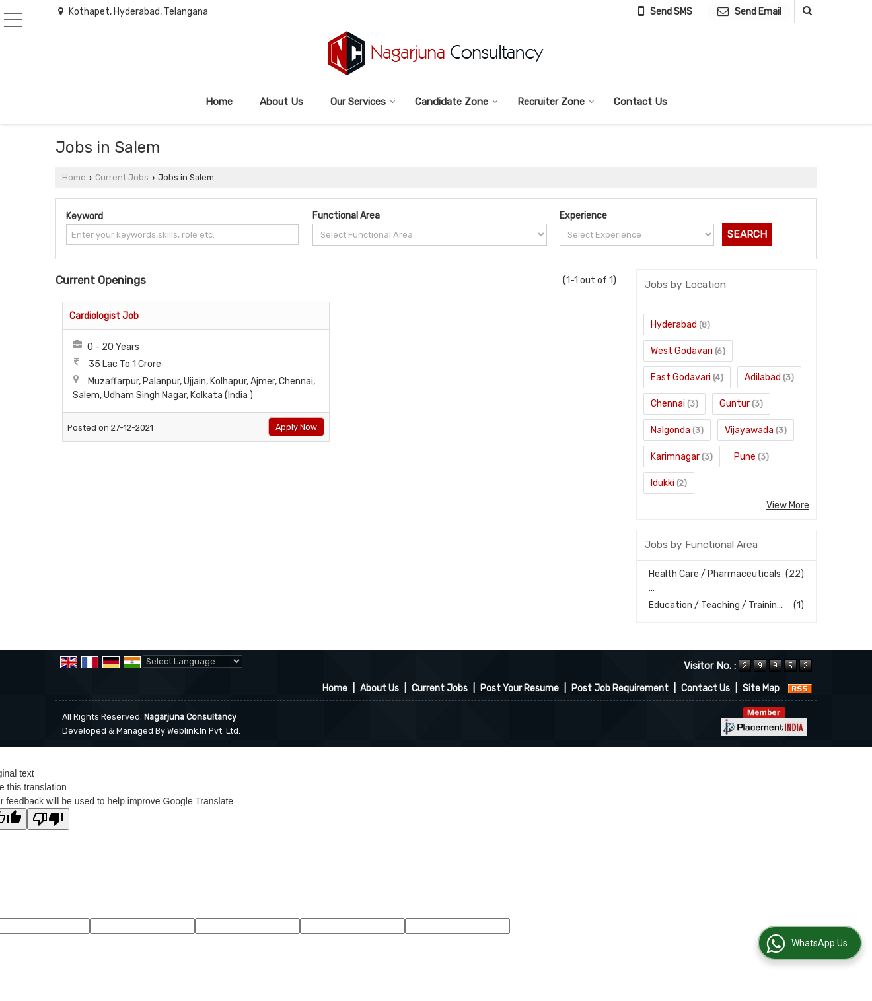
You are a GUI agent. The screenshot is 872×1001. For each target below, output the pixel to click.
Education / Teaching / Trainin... (716, 605)
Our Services (363, 102)
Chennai (668, 403)
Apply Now (296, 427)
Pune (745, 456)
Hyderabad (674, 324)
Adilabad (763, 377)
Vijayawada (749, 430)
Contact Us (640, 102)
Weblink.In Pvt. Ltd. (203, 731)
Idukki (662, 483)
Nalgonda (670, 430)
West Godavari (682, 351)
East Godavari (681, 377)
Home (219, 102)
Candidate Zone (456, 102)
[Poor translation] (48, 819)
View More (787, 505)
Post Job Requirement (620, 688)
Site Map (761, 688)
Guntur (734, 403)
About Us (281, 102)
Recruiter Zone (556, 102)
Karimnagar (675, 456)
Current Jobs (122, 177)
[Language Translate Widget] (192, 661)
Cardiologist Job (104, 316)
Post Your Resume (519, 688)
